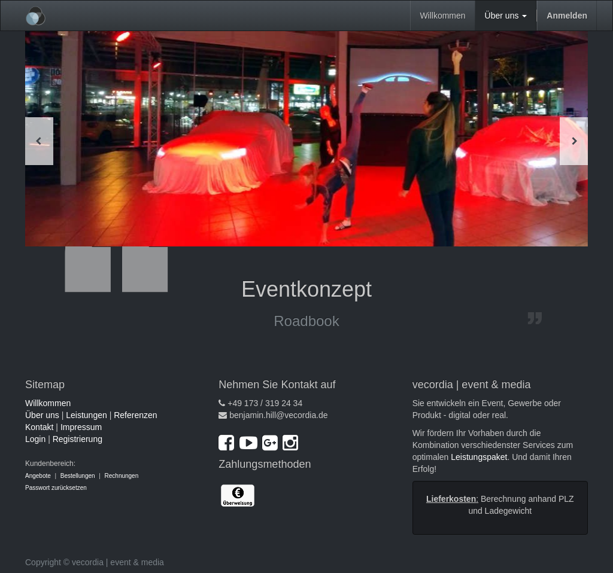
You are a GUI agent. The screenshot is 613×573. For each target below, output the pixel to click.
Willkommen (48, 403)
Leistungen (86, 415)
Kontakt (39, 427)
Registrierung (77, 439)
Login (35, 439)
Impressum (81, 427)
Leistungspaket (479, 457)
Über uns (42, 415)
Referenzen (135, 415)
